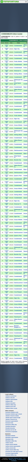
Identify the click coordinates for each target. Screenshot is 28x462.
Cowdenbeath (18, 45)
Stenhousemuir (18, 96)
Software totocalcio (10, 403)
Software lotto (9, 401)
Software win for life (11, 406)
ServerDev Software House (15, 458)
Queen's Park (18, 175)
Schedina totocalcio (11, 426)
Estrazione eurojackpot (11, 431)
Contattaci (14, 460)
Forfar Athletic (18, 61)
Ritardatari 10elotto (10, 435)
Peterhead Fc (18, 317)
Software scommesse (11, 396)
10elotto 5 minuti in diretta (12, 415)
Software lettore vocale (11, 408)
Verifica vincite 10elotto (11, 444)
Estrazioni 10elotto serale (12, 412)
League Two (6, 46)
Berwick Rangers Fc (17, 326)
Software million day (11, 404)
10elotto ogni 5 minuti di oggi (13, 417)
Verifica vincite (9, 442)
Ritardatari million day (11, 441)
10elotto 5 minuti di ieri (11, 419)
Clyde (25, 301)
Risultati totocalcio (10, 428)
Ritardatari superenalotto (12, 437)
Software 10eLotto (10, 397)
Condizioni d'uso (21, 459)
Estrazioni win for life (11, 429)
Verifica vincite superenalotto (13, 446)
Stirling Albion (18, 73)
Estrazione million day (11, 424)
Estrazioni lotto (9, 422)
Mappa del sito (12, 459)
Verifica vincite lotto (11, 448)
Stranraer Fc (17, 70)
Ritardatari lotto (9, 439)
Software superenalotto (11, 399)
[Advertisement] (14, 17)
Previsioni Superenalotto (12, 453)
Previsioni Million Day (11, 455)
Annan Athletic (18, 55)
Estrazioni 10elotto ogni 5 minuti (14, 414)
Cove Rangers (18, 241)
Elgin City (17, 49)
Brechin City (17, 160)
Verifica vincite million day (12, 449)
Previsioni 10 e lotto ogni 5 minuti (14, 451)
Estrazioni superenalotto (12, 421)
